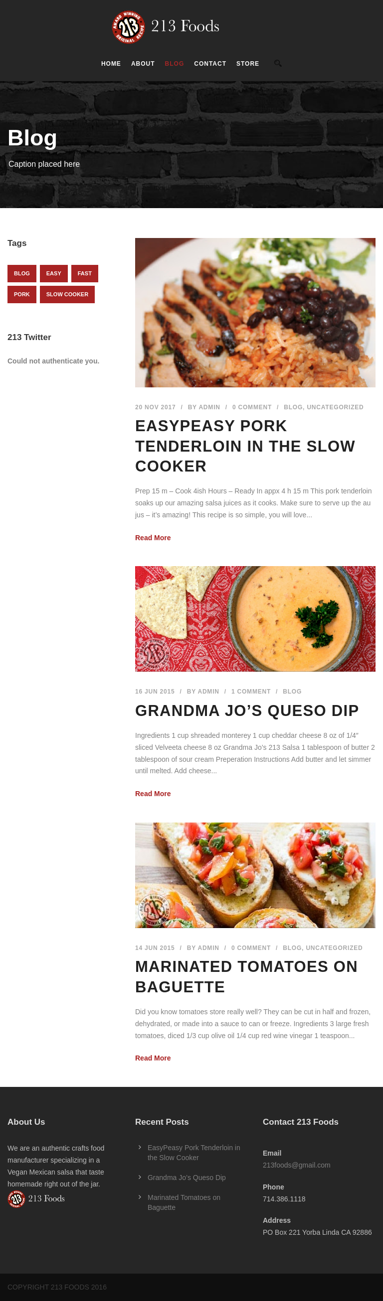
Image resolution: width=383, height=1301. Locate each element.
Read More (153, 538)
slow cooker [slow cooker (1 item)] (67, 294)
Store (247, 63)
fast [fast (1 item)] (85, 273)
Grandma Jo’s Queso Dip (247, 710)
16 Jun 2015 (155, 691)
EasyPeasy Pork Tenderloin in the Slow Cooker (245, 446)
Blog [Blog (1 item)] (22, 273)
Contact (210, 63)
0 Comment (252, 407)
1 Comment (251, 691)
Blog (175, 63)
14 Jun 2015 (155, 948)
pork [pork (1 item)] (22, 294)
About (143, 63)
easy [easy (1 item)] (53, 273)
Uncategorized (335, 407)
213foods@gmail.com (297, 1165)
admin (209, 407)
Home (111, 63)
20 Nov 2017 (155, 407)
